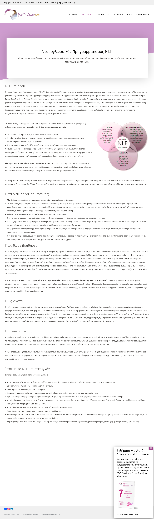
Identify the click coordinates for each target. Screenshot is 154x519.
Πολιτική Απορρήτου (11, 514)
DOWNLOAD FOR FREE (125, 514)
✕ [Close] (150, 448)
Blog (129, 14)
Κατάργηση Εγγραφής (30, 514)
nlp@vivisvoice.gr (67, 2)
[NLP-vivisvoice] (22, 14)
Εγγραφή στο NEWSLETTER (51, 514)
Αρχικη (73, 14)
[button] (93, 14)
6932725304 (50, 2)
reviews (118, 14)
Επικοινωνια (143, 14)
